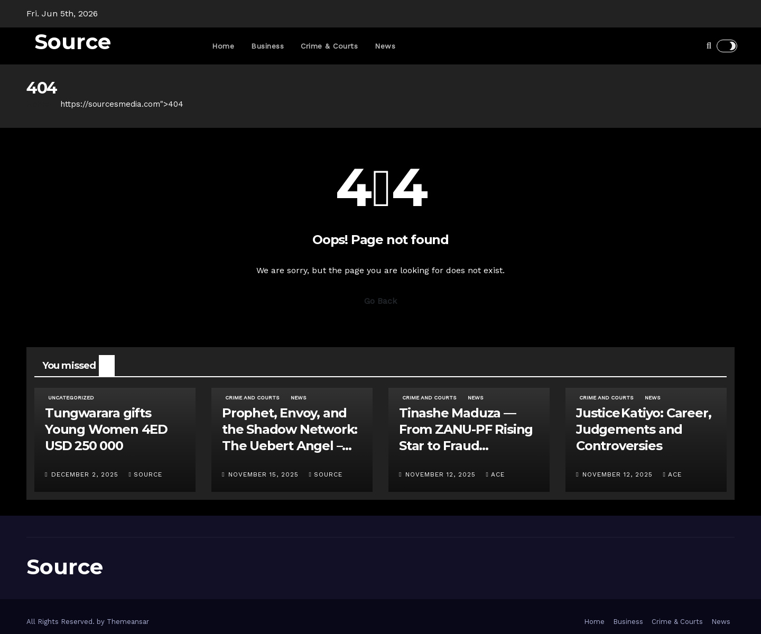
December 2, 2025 (86, 474)
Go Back (380, 301)
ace (495, 474)
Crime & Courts (329, 46)
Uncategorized (71, 397)
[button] (709, 46)
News (385, 46)
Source (72, 41)
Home (223, 46)
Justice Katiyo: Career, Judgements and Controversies (643, 429)
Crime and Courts (252, 397)
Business (267, 46)
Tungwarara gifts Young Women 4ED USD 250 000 (106, 429)
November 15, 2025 (264, 474)
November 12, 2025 (441, 474)
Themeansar (128, 622)
